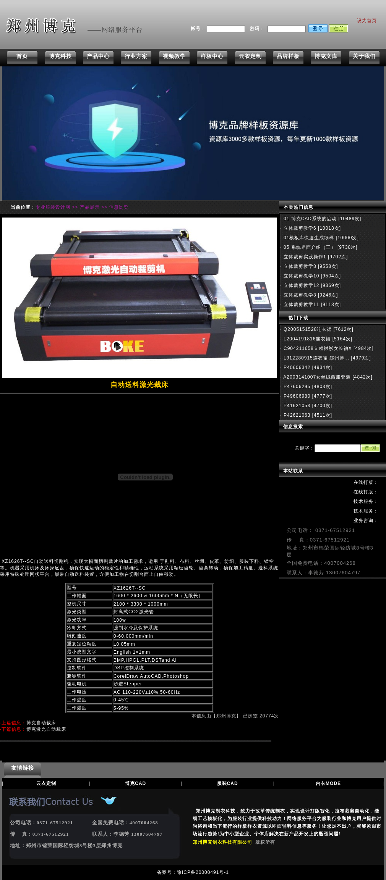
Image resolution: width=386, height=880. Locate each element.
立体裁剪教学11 (301, 304)
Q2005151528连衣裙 (307, 329)
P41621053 (296, 405)
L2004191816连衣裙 (306, 339)
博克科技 (60, 56)
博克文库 (326, 56)
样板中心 (212, 56)
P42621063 (296, 415)
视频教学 (174, 56)
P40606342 (296, 367)
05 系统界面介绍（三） (309, 247)
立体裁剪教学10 (301, 276)
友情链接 (22, 768)
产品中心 (98, 56)
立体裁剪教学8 (299, 266)
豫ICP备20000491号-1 (203, 872)
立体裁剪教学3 (299, 295)
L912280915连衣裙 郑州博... (315, 358)
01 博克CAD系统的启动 (309, 218)
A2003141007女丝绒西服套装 (316, 377)
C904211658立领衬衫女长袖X (317, 348)
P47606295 (296, 386)
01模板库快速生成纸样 (308, 237)
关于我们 (364, 56)
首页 (22, 56)
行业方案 (136, 56)
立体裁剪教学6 (299, 228)
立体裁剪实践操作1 (304, 256)
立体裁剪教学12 (301, 285)
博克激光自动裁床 (46, 729)
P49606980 (296, 396)
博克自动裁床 (41, 722)
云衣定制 (250, 56)
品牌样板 (288, 56)
